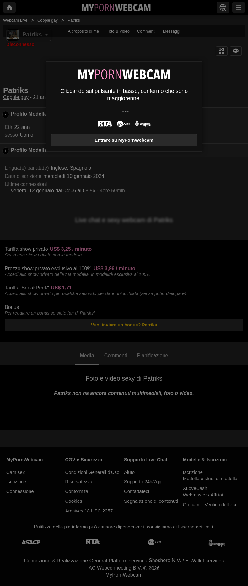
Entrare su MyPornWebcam (124, 140)
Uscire (123, 111)
